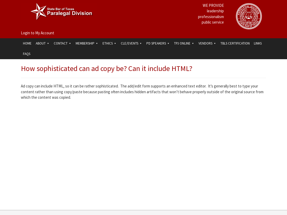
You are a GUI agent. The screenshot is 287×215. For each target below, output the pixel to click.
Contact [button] (62, 43)
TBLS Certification (235, 43)
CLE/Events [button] (131, 43)
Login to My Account (37, 32)
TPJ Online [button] (184, 43)
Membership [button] (87, 43)
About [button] (43, 43)
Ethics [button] (110, 43)
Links (258, 43)
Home (27, 43)
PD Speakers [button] (158, 43)
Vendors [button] (207, 43)
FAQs (26, 54)
